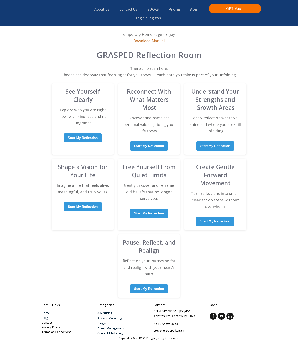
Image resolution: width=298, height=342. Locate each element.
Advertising (104, 310)
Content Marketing (110, 331)
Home (46, 310)
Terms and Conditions (56, 329)
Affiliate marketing (109, 316)
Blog (45, 315)
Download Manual (149, 38)
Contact (47, 320)
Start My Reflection (83, 135)
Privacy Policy (51, 325)
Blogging (103, 321)
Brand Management (110, 326)
